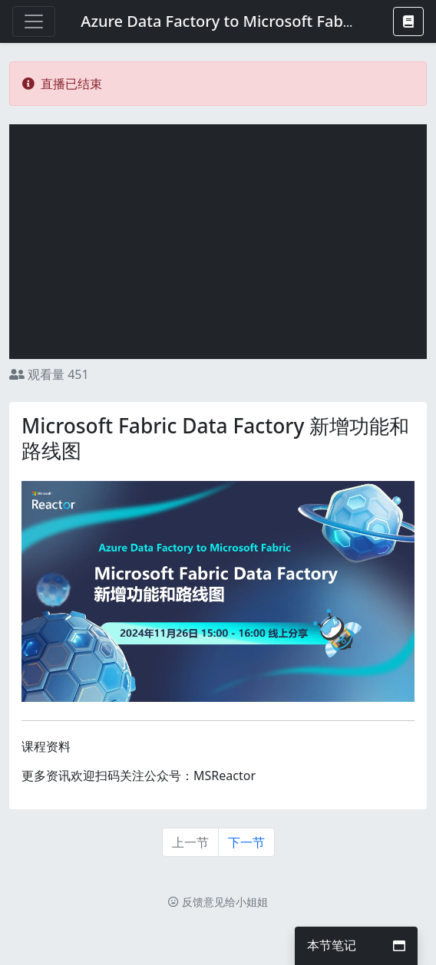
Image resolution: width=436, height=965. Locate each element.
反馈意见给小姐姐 (218, 901)
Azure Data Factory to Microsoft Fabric (221, 21)
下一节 (246, 842)
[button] (408, 21)
